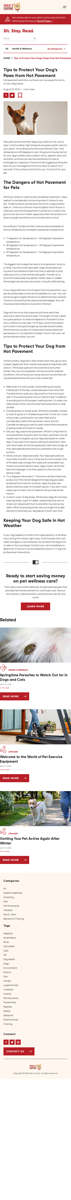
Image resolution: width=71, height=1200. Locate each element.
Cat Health (9, 946)
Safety (6, 1011)
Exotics (7, 972)
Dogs (6, 963)
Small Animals (10, 1019)
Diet (5, 901)
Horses (7, 980)
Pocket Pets (9, 1002)
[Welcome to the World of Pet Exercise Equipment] (35, 759)
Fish (5, 976)
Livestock (8, 989)
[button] (12, 7)
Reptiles (7, 1006)
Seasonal (8, 1015)
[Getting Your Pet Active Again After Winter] (35, 841)
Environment (10, 967)
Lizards (7, 993)
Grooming (8, 897)
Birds (6, 942)
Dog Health (9, 959)
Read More (16, 697)
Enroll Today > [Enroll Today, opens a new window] (45, 21)
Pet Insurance (10, 998)
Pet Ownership (11, 905)
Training (7, 1024)
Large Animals (10, 985)
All (6, 48)
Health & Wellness (22, 48)
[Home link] (35, 1067)
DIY (5, 955)
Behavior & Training (13, 918)
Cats (5, 950)
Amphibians (9, 937)
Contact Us (15, 1051)
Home (6, 58)
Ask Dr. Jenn (9, 914)
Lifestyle (7, 910)
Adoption (8, 933)
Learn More (35, 606)
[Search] (20, 38)
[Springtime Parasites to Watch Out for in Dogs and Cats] (35, 677)
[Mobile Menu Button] (65, 7)
